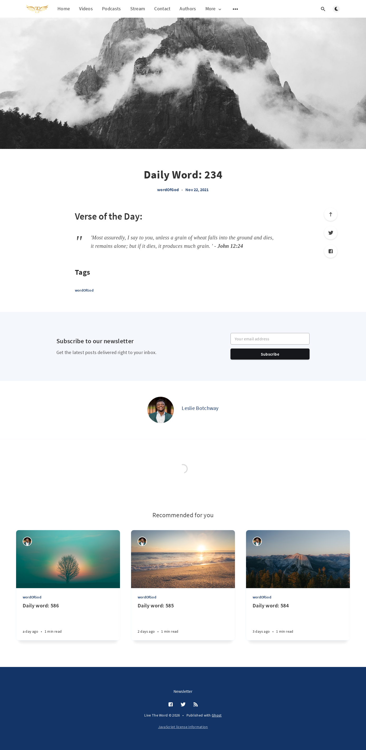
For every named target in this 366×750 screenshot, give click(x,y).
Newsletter (183, 691)
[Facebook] (330, 251)
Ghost (217, 715)
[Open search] (323, 9)
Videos (86, 9)
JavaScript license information (183, 726)
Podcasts (111, 9)
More (213, 9)
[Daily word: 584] (298, 621)
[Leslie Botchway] (160, 410)
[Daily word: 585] (183, 621)
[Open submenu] (235, 9)
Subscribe (270, 354)
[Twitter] (330, 232)
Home (63, 9)
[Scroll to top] (330, 214)
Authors (188, 9)
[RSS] (196, 704)
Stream (137, 9)
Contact (162, 9)
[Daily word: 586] (68, 621)
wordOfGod (168, 189)
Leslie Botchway (200, 408)
